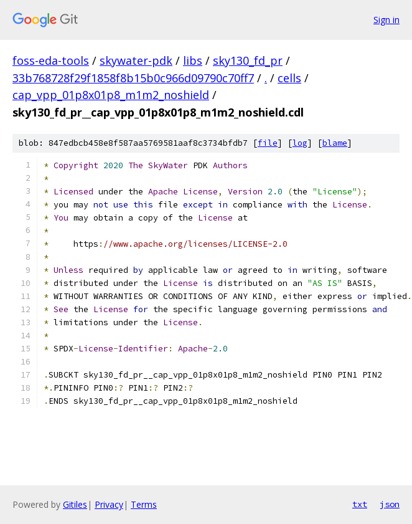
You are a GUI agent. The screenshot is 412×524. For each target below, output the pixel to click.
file (268, 143)
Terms (144, 504)
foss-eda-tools (50, 60)
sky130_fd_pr (248, 60)
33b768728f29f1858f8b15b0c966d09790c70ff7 (133, 77)
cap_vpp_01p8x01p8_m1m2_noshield (110, 94)
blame (334, 143)
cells (289, 77)
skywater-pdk (136, 60)
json (390, 504)
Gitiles (75, 504)
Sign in (386, 20)
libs (192, 60)
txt (359, 504)
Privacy (109, 504)
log (300, 143)
